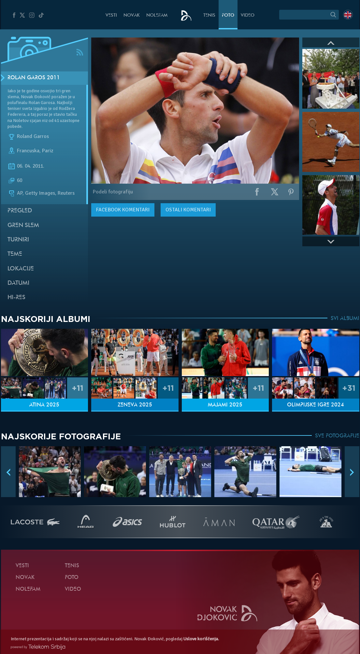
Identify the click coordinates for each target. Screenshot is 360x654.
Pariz (47, 150)
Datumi (18, 283)
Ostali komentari (188, 209)
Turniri (18, 240)
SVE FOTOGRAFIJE (337, 436)
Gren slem (23, 225)
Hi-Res (16, 298)
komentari (123, 209)
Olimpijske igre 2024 (315, 405)
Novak (131, 15)
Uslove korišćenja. (201, 639)
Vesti (111, 15)
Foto (228, 15)
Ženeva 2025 (135, 405)
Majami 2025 (225, 405)
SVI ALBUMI (345, 318)
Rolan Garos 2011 (33, 78)
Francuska (28, 150)
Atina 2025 (44, 405)
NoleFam (156, 15)
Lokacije (20, 269)
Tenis (209, 15)
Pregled (19, 211)
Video (247, 15)
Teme (14, 254)
